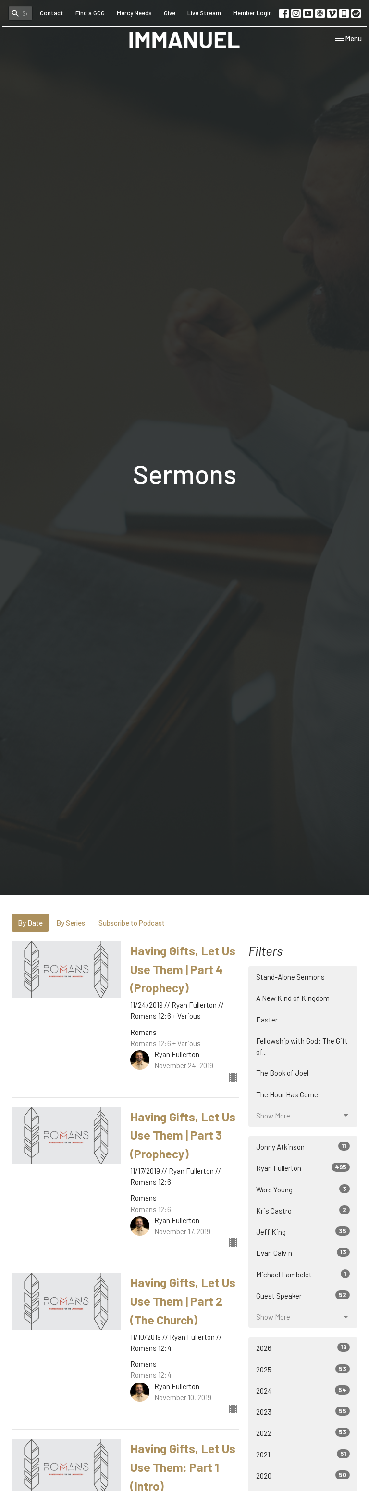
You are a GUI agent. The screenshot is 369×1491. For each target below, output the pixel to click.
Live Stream (204, 13)
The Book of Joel (282, 1073)
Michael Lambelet (303, 1274)
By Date (30, 922)
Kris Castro (303, 1210)
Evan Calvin (303, 1252)
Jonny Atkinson (303, 1146)
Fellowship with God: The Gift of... (302, 1046)
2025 (303, 1369)
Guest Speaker (303, 1295)
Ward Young (303, 1189)
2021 (303, 1454)
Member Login (252, 13)
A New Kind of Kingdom (293, 998)
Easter (267, 1019)
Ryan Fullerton (303, 1167)
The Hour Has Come (287, 1094)
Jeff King (303, 1231)
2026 (303, 1347)
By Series (70, 922)
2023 (303, 1411)
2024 (303, 1390)
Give (169, 13)
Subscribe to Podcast (131, 922)
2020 (303, 1475)
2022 (303, 1432)
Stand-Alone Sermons (290, 977)
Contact (51, 13)
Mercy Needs (134, 13)
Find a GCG (90, 13)
